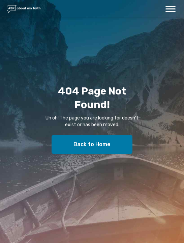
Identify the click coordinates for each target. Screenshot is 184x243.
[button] (170, 9)
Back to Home (92, 144)
